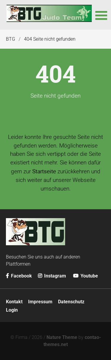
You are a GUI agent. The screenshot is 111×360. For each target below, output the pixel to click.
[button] (100, 15)
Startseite (44, 171)
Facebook (19, 276)
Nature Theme (61, 337)
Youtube (85, 276)
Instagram (52, 276)
